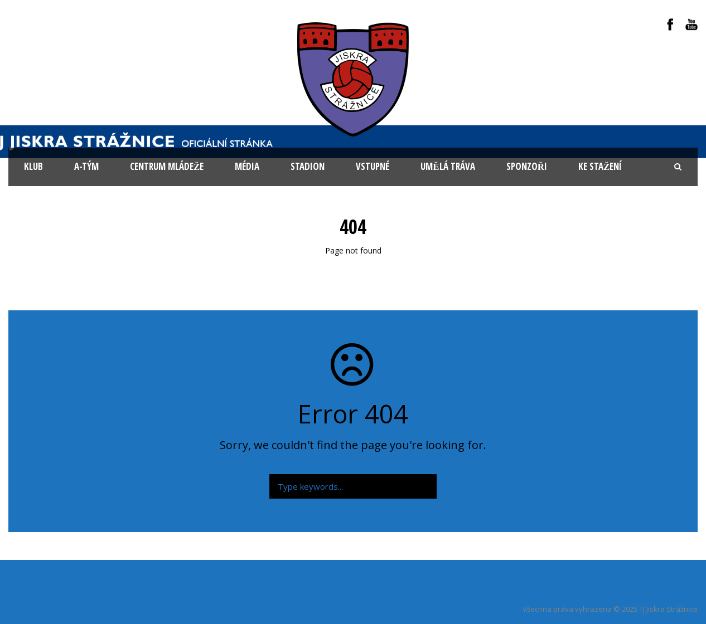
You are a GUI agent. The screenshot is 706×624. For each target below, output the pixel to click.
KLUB (33, 166)
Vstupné (372, 166)
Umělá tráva (447, 166)
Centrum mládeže (167, 166)
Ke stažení (600, 166)
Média (247, 166)
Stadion (308, 166)
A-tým (86, 166)
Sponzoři (526, 166)
